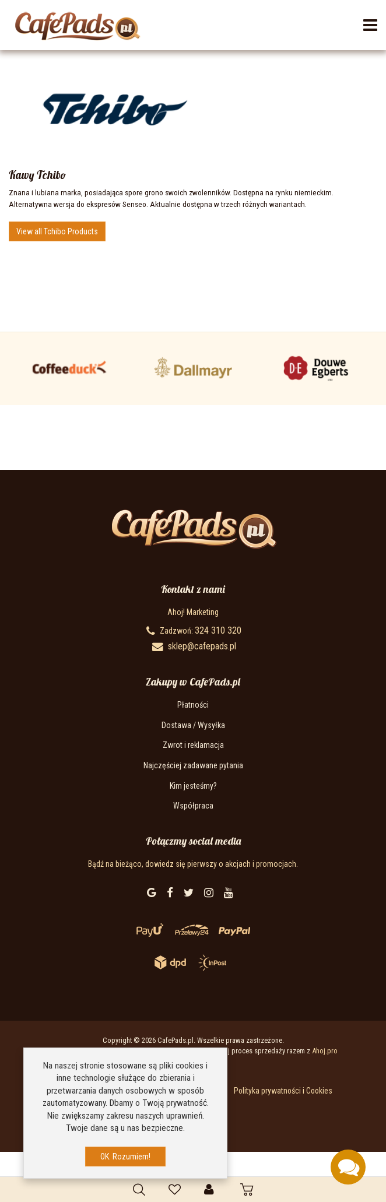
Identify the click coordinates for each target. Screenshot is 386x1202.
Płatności (193, 704)
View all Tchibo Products (57, 231)
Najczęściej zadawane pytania (193, 765)
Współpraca (193, 805)
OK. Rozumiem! (125, 1156)
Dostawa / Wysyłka (193, 725)
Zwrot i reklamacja (193, 745)
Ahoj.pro (325, 1050)
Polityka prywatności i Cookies (283, 1090)
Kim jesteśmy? (193, 785)
